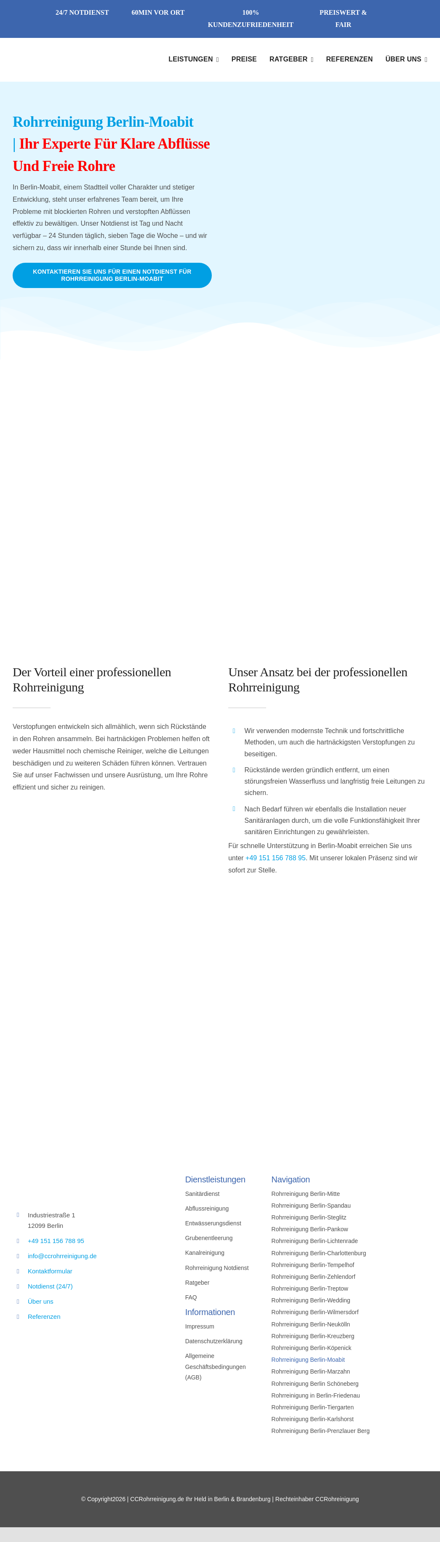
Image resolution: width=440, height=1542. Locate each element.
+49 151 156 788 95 (275, 858)
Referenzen (44, 1316)
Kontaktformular (50, 1271)
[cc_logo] (76, 1173)
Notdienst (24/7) (50, 1286)
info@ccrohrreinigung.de (62, 1255)
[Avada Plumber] (63, 52)
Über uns (40, 1301)
